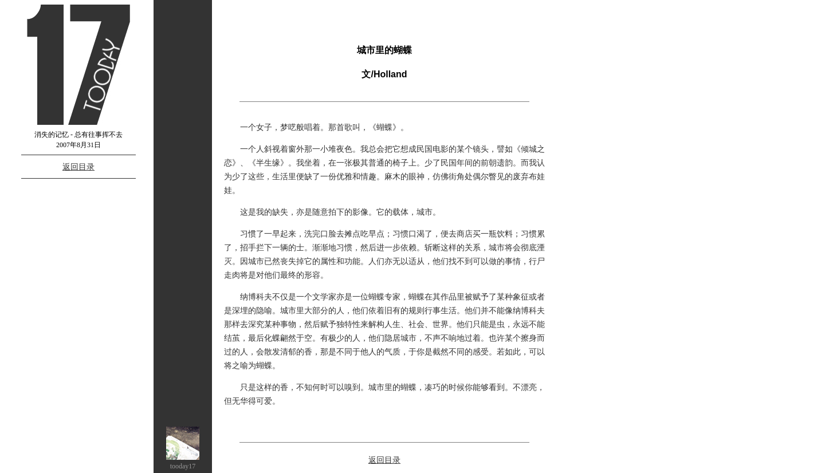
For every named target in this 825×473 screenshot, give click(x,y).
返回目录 (78, 166)
